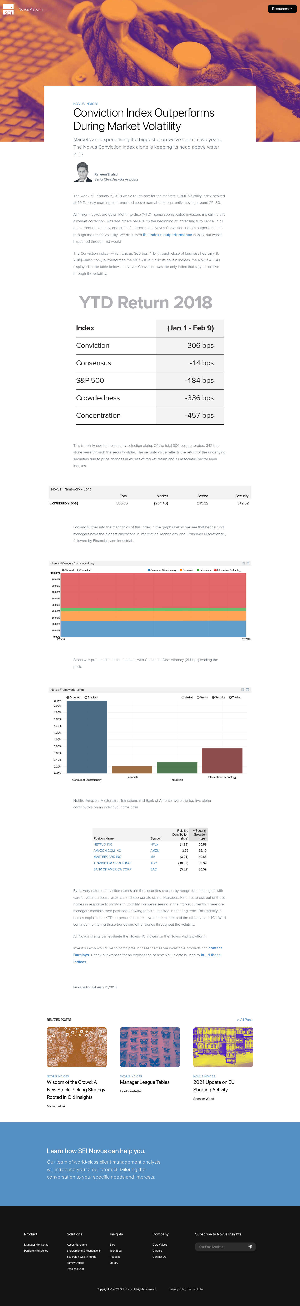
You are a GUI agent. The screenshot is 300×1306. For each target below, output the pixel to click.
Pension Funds (76, 1268)
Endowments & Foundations (84, 1250)
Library (114, 1262)
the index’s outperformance (167, 235)
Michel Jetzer (56, 1106)
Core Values (159, 1244)
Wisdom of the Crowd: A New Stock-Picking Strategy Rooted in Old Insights (76, 1089)
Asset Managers (77, 1244)
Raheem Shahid (106, 174)
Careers (157, 1250)
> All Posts (245, 1019)
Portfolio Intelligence (36, 1250)
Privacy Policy (178, 1289)
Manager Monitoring (36, 1244)
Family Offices (75, 1262)
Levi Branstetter (131, 1091)
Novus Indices (85, 104)
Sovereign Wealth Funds (81, 1256)
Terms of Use (195, 1289)
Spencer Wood (203, 1099)
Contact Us (159, 1256)
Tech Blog (116, 1250)
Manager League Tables (145, 1082)
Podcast (115, 1256)
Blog (112, 1244)
